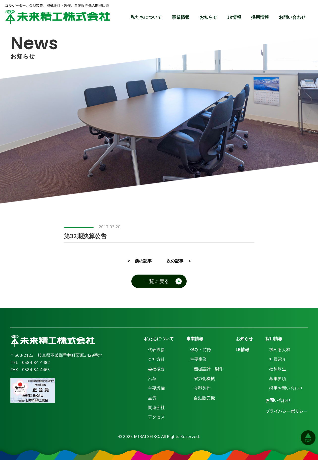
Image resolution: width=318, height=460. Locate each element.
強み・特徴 (200, 349)
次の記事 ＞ (179, 261)
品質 (152, 398)
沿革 (152, 378)
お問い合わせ (292, 17)
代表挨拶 (156, 349)
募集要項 (277, 378)
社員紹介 (277, 359)
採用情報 (260, 17)
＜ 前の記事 (139, 261)
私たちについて (146, 17)
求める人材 (279, 349)
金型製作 (202, 388)
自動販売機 (204, 398)
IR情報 (234, 17)
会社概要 (156, 369)
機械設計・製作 (208, 369)
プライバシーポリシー (286, 411)
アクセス (156, 417)
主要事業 (198, 359)
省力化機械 (204, 378)
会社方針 (156, 359)
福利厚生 (277, 369)
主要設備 (156, 388)
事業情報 (181, 17)
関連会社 (156, 407)
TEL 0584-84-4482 (30, 362)
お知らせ (208, 17)
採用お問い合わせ (286, 388)
